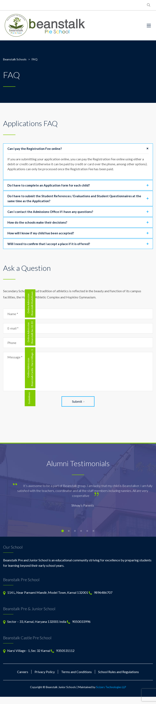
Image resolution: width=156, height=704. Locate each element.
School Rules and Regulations (118, 672)
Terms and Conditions (76, 672)
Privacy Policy (45, 672)
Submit (78, 401)
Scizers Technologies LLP (111, 687)
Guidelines (29, 398)
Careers (22, 672)
